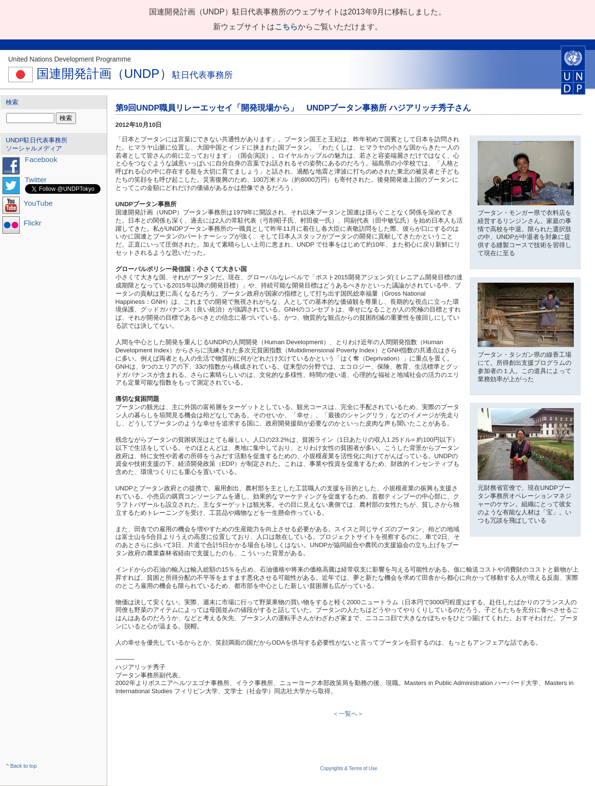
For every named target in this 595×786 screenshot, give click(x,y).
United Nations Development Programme (69, 59)
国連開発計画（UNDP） (120, 73)
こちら (286, 27)
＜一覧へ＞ (348, 713)
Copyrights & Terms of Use (348, 768)
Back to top (23, 766)
